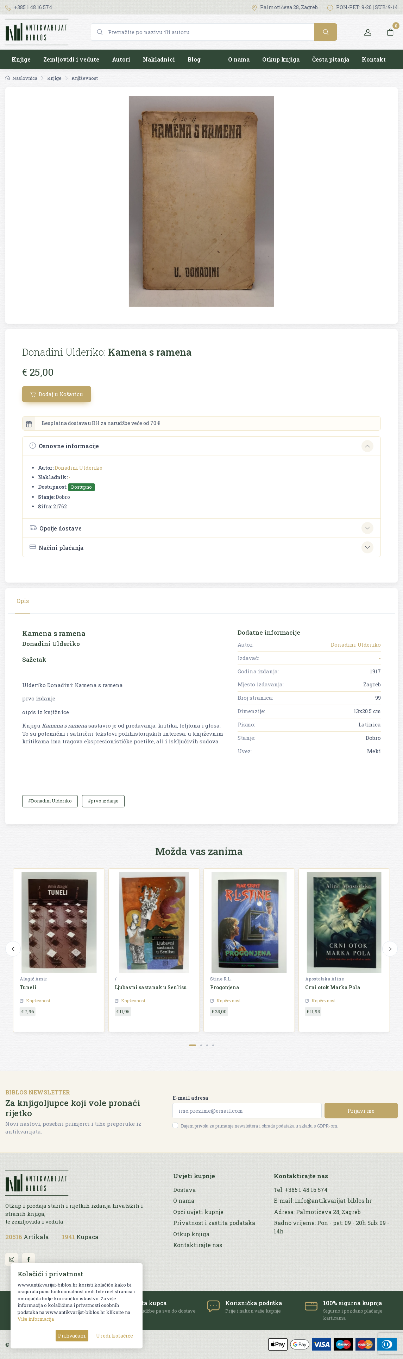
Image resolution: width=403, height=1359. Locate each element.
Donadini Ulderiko (78, 467)
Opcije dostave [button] (56, 528)
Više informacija (36, 1319)
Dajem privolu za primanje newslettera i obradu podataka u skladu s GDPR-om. (259, 1126)
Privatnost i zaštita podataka (214, 1222)
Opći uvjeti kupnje (198, 1211)
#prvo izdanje (103, 801)
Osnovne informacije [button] (64, 446)
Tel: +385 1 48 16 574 (301, 1189)
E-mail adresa (190, 1097)
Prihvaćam (72, 1335)
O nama (239, 59)
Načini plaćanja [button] (57, 547)
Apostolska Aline (324, 979)
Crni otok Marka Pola (332, 987)
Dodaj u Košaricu (56, 394)
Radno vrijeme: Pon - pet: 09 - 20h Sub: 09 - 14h (331, 1226)
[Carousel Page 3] (207, 1045)
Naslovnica (21, 78)
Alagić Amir (33, 979)
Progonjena (224, 987)
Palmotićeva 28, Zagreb (284, 7)
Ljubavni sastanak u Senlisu (151, 987)
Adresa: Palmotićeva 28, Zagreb (317, 1211)
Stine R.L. (221, 979)
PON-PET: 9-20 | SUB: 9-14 (362, 7)
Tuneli (28, 987)
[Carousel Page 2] (201, 1045)
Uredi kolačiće (114, 1335)
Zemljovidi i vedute (71, 59)
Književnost (84, 78)
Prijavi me (360, 1110)
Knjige (21, 59)
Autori (121, 59)
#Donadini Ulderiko (50, 801)
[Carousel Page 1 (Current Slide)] (192, 1045)
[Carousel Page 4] (213, 1045)
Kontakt (374, 59)
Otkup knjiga (281, 59)
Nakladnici (159, 59)
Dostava (184, 1189)
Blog (194, 59)
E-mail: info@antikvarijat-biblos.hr (323, 1200)
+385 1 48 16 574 (28, 7)
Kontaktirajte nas (197, 1245)
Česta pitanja (330, 59)
